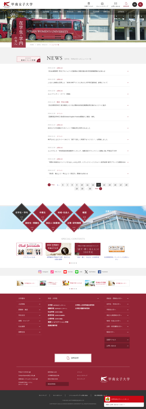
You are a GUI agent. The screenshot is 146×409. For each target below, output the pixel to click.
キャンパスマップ (102, 6)
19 (77, 188)
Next (96, 188)
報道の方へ (110, 332)
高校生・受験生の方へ (114, 298)
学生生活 (70, 12)
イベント (79, 372)
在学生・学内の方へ (42, 45)
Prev (53, 185)
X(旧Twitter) (92, 272)
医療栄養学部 (52, 325)
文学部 (57, 305)
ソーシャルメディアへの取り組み (78, 395)
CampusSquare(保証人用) (26, 375)
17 (121, 185)
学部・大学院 (33, 12)
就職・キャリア (83, 12)
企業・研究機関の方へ (114, 326)
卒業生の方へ (111, 309)
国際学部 (58, 308)
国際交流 (106, 12)
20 (82, 188)
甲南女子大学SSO (24, 372)
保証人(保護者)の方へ (114, 315)
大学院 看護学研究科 (82, 308)
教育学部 (56, 315)
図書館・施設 (58, 12)
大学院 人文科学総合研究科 (84, 305)
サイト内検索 (140, 4)
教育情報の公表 (52, 372)
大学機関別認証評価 (53, 375)
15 (110, 185)
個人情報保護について (101, 395)
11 (87, 185)
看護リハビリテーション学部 (58, 322)
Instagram (45, 272)
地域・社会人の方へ (114, 321)
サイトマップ (81, 379)
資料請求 (126, 6)
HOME (32, 45)
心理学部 (55, 319)
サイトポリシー (57, 395)
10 (82, 185)
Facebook (105, 272)
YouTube (70, 272)
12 (93, 185)
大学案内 (21, 12)
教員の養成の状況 (53, 379)
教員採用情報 (51, 384)
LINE (80, 272)
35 (90, 188)
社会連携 (96, 12)
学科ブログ (58, 272)
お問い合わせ (115, 6)
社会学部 (55, 312)
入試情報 (46, 12)
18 (126, 185)
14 (104, 185)
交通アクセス (88, 6)
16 (115, 185)
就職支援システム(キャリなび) (27, 379)
